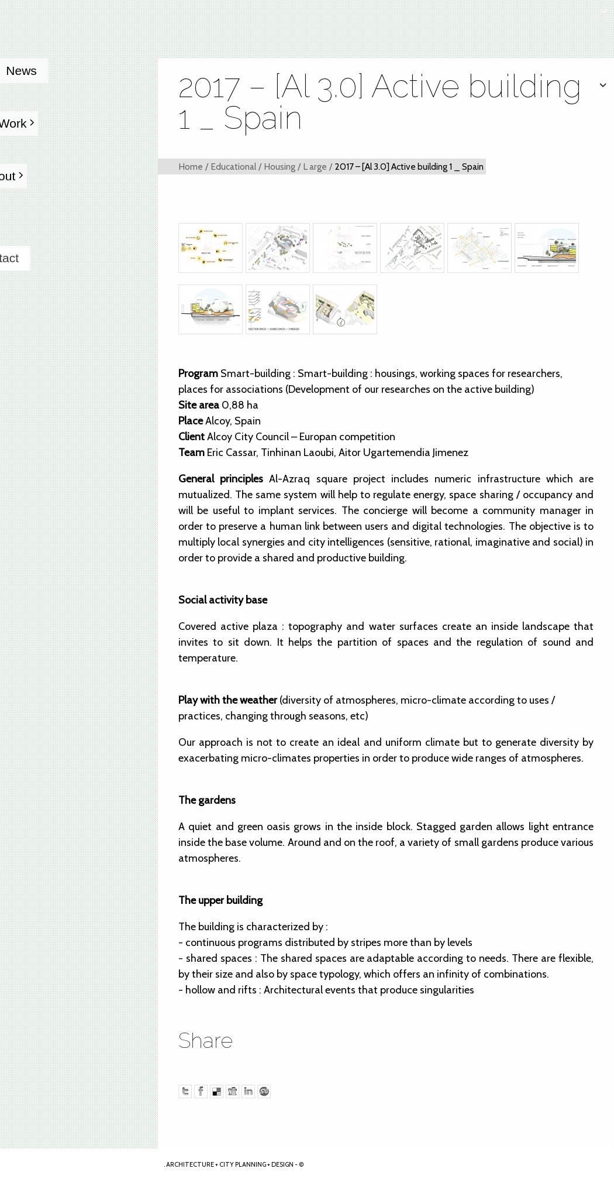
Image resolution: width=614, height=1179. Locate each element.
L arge (315, 166)
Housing (279, 166)
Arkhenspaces (79, 1164)
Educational (233, 166)
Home (190, 166)
